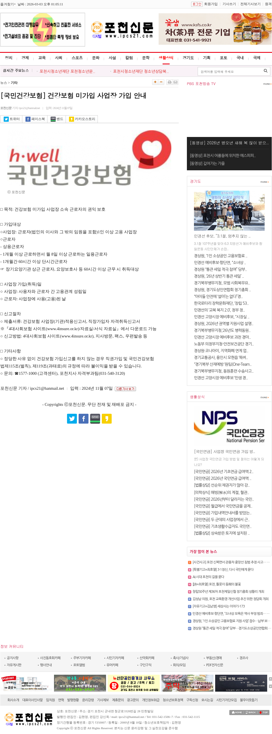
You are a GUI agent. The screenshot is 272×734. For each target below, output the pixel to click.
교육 (42, 57)
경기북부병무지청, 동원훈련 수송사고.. (223, 371)
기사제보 (103, 700)
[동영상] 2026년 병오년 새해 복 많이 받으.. (229, 142)
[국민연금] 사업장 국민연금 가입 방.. (224, 451)
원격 (268, 4)
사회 (58, 57)
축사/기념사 (181, 658)
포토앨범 (79, 665)
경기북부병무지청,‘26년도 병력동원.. (222, 330)
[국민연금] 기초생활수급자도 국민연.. (222, 526)
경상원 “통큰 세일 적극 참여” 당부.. (220, 269)
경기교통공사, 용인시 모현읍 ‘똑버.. (221, 358)
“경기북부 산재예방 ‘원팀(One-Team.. (222, 364)
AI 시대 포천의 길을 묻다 (208, 577)
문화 (95, 57)
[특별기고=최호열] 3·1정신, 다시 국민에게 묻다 (223, 569)
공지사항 (12, 658)
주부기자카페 (82, 658)
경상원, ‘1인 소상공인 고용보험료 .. (220, 256)
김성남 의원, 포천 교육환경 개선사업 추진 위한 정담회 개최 (230, 599)
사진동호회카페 (50, 658)
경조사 (243, 658)
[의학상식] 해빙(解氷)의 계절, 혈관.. (221, 493)
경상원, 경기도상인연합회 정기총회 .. (222, 290)
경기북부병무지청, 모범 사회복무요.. (222, 283)
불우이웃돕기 (249, 700)
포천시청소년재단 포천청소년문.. (67, 71)
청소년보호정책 (173, 700)
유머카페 (112, 665)
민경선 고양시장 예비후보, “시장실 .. (221, 317)
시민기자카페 (115, 658)
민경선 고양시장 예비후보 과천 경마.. (222, 337)
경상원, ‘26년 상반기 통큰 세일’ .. (219, 276)
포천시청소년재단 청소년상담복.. (141, 71)
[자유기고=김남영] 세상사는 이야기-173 (219, 606)
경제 (25, 57)
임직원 (50, 700)
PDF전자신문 (214, 665)
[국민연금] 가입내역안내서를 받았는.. (222, 513)
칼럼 (129, 57)
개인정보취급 (150, 700)
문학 (145, 57)
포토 (223, 57)
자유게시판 (14, 665)
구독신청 (192, 700)
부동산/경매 (214, 658)
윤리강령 (88, 700)
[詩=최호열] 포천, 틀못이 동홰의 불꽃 (217, 584)
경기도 (188, 57)
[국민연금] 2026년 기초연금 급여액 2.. (223, 472)
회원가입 (211, 4)
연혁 (61, 700)
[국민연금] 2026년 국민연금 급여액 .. (222, 478)
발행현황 (73, 700)
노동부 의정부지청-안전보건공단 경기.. (224, 344)
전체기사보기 (250, 4)
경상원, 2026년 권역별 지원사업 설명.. (223, 324)
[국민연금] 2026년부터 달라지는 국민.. (224, 499)
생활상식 (166, 57)
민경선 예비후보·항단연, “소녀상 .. (220, 263)
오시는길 (207, 700)
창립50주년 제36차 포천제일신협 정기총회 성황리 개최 (228, 591)
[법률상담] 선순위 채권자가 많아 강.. (222, 485)
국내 (240, 57)
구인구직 (145, 665)
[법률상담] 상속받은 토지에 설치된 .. (222, 533)
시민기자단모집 (226, 700)
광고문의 (133, 700)
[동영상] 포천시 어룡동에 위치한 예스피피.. (223, 156)
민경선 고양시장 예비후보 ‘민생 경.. (221, 378)
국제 (256, 57)
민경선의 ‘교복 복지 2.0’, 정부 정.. (219, 310)
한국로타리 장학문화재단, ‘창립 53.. (221, 303)
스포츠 (77, 57)
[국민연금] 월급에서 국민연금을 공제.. (223, 506)
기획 (206, 57)
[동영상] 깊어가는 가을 (207, 163)
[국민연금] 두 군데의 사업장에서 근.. (222, 520)
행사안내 (46, 665)
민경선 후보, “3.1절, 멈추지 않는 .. (222, 236)
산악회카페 (147, 658)
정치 (8, 57)
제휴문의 (118, 700)
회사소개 (13, 700)
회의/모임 (179, 665)
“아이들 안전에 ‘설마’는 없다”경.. (218, 297)
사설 (112, 57)
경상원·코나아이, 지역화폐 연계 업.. (221, 351)
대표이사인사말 (32, 700)
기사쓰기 (229, 4)
